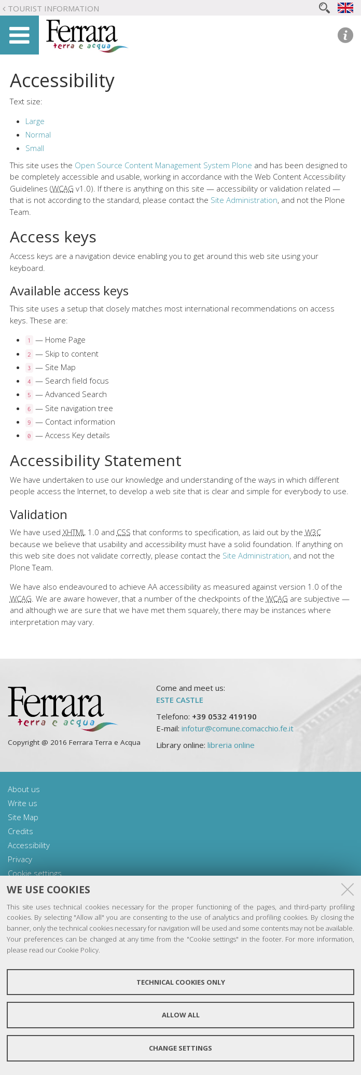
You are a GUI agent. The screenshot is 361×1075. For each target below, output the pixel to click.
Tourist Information (53, 8)
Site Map (23, 817)
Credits (20, 831)
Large (35, 121)
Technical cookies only (180, 982)
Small (34, 148)
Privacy (20, 859)
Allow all (181, 1014)
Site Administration (244, 200)
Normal (38, 134)
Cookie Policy (78, 950)
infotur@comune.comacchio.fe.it (238, 728)
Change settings (180, 1048)
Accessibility (29, 845)
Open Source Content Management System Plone (163, 165)
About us (24, 789)
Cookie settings (35, 873)
